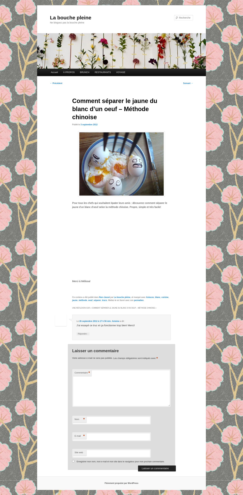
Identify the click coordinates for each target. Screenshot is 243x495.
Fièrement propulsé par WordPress (121, 483)
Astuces (150, 297)
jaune (74, 300)
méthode (83, 300)
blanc (157, 297)
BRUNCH (84, 72)
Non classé (104, 297)
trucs (104, 300)
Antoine (115, 321)
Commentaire (82, 372)
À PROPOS (69, 72)
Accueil (54, 72)
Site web (79, 452)
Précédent (56, 83)
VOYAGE (120, 72)
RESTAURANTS (103, 72)
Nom (80, 419)
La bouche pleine (70, 17)
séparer (97, 300)
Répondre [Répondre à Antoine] (83, 334)
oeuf (90, 300)
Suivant (188, 83)
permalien (139, 300)
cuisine (164, 297)
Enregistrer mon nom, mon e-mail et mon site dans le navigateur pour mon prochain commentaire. (121, 461)
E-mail (80, 436)
